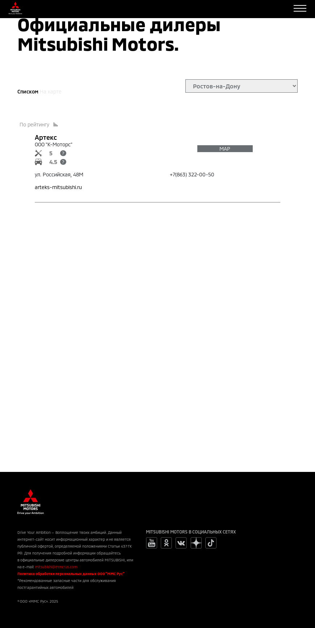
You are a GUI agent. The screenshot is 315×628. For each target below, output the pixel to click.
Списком (27, 91)
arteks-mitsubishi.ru (58, 187)
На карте (51, 91)
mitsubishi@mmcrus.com (56, 567)
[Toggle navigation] (300, 8)
